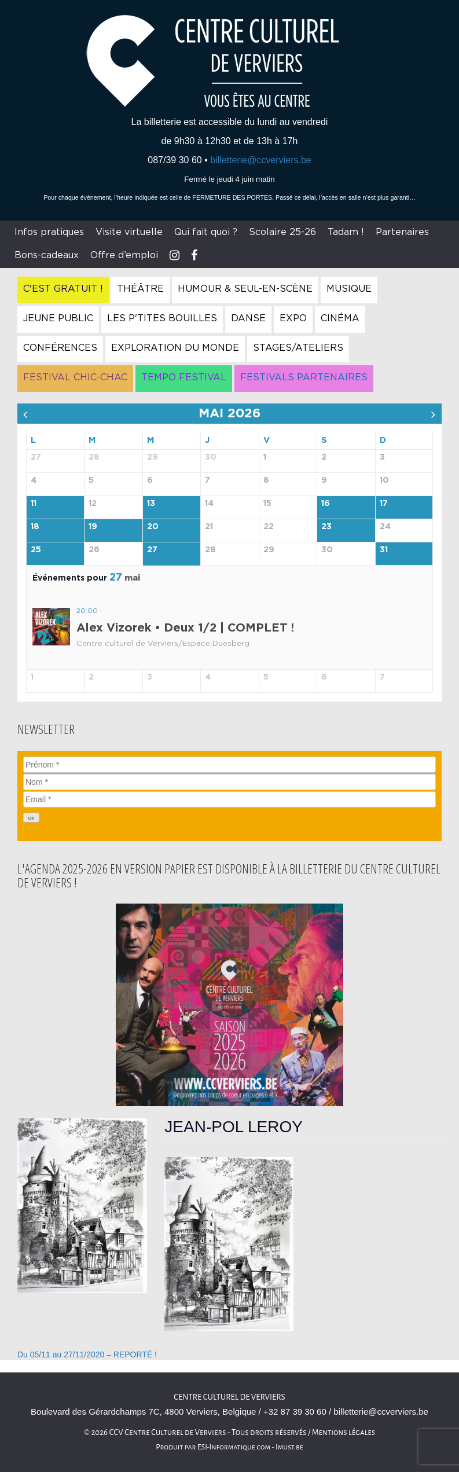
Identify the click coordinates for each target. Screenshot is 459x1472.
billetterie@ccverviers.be (260, 160)
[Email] (229, 799)
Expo (293, 318)
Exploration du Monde (175, 348)
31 (384, 550)
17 (384, 504)
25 (36, 550)
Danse (248, 318)
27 (152, 550)
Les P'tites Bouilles (162, 318)
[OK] (31, 818)
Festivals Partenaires (304, 377)
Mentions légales (344, 1432)
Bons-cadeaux (46, 255)
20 (153, 527)
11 (33, 504)
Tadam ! (346, 232)
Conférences (60, 348)
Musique (349, 288)
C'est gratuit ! (63, 288)
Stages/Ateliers (298, 348)
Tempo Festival (183, 377)
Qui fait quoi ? (205, 232)
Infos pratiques (49, 232)
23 (326, 527)
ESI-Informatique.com (233, 1447)
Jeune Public (58, 318)
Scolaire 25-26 (282, 232)
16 (325, 504)
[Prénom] (229, 765)
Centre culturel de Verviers (229, 1397)
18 (35, 527)
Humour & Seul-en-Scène (245, 288)
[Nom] (229, 782)
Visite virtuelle (129, 232)
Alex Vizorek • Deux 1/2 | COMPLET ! (185, 628)
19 (93, 527)
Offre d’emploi (124, 255)
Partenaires (402, 232)
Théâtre (140, 288)
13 (151, 504)
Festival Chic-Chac (75, 377)
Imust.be (289, 1447)
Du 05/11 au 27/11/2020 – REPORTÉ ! (87, 1354)
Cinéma (340, 318)
